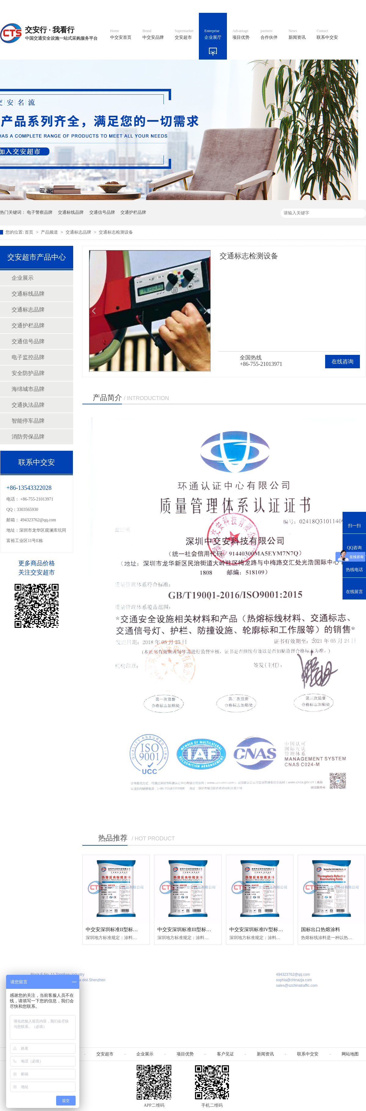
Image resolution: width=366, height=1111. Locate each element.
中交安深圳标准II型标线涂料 (117, 929)
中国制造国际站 (292, 6)
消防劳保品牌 (28, 437)
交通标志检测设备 (116, 232)
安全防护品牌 (28, 373)
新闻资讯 (297, 34)
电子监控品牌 (28, 357)
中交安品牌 (153, 34)
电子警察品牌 (39, 212)
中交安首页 (120, 34)
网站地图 (325, 6)
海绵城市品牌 (28, 389)
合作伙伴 (269, 34)
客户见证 (225, 1054)
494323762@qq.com (38, 520)
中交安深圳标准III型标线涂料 (189, 929)
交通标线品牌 (71, 212)
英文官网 (227, 6)
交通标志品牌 (79, 232)
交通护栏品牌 (133, 212)
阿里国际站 (256, 6)
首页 (29, 232)
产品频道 (50, 232)
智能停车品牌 (28, 421)
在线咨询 (342, 362)
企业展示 (23, 278)
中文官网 (200, 6)
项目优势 (240, 34)
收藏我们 (352, 6)
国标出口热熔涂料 (320, 929)
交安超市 (184, 34)
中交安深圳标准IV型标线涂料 (261, 929)
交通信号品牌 (102, 212)
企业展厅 (212, 34)
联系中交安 (327, 34)
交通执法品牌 (28, 405)
